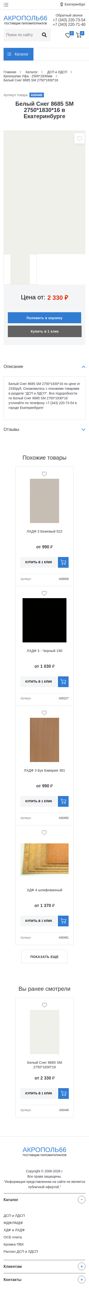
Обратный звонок (69, 15)
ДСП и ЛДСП (14, 1216)
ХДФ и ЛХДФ (14, 1230)
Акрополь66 (44, 1151)
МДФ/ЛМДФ (13, 1223)
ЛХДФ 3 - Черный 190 (44, 651)
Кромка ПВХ (14, 1244)
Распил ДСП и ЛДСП (21, 1251)
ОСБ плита (13, 1237)
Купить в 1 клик (45, 331)
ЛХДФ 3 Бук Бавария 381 (44, 770)
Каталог (21, 54)
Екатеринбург (75, 4)
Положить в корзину (45, 318)
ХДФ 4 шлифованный (44, 890)
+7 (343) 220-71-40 (69, 24)
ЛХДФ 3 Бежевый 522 (44, 531)
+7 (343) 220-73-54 (69, 20)
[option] (44, 192)
